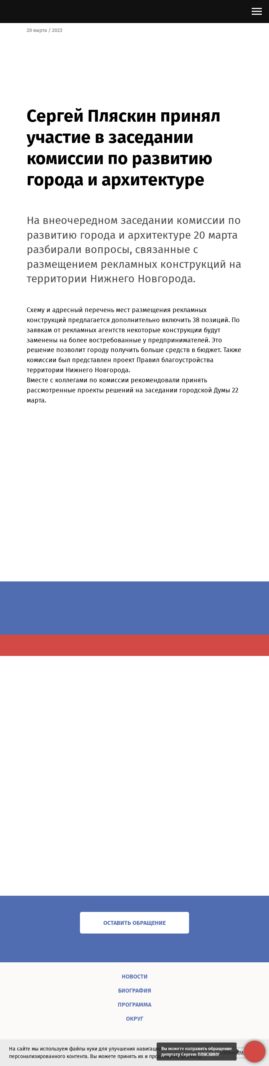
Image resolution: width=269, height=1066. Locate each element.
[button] (134, 923)
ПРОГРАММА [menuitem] (134, 1004)
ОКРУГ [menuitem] (134, 1018)
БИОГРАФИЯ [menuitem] (134, 990)
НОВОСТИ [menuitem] (135, 976)
